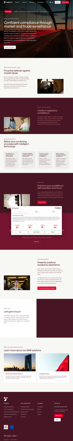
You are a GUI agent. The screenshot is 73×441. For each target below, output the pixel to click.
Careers (39, 414)
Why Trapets (40, 407)
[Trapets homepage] (8, 2)
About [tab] (53, 211)
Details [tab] (36, 211)
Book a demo (65, 2)
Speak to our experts (10, 47)
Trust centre (23, 417)
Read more (36, 241)
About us (39, 412)
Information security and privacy (27, 409)
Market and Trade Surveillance (14, 374)
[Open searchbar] (47, 2)
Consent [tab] (19, 211)
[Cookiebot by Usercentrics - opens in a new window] (56, 208)
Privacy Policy (23, 414)
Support (57, 2)
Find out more (42, 202)
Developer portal (24, 412)
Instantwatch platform (25, 407)
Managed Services (44, 374)
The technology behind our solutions (47, 288)
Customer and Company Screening (11, 412)
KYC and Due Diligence (9, 409)
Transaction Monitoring (9, 407)
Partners (39, 409)
